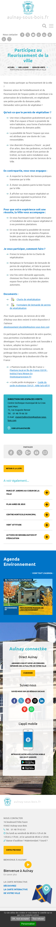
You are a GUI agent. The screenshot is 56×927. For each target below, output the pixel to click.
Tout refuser (38, 919)
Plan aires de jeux (15, 504)
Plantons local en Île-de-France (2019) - (29, 370)
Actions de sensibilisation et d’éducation (21, 537)
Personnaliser (28, 924)
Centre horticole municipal (21, 514)
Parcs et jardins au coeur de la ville (22, 493)
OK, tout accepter (20, 919)
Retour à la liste (14, 468)
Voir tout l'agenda (42, 573)
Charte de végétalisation (28, 299)
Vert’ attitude (13, 525)
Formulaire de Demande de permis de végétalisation (30, 307)
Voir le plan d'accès (20, 428)
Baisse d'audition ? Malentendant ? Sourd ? (26, 840)
